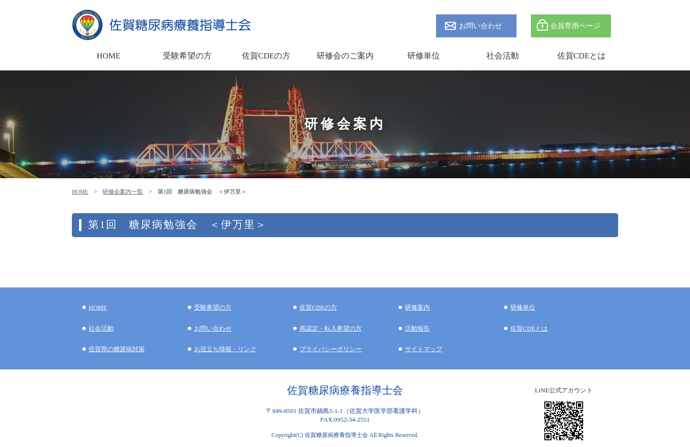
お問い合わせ (480, 26)
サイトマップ (423, 349)
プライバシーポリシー (330, 349)
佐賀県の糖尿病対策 (117, 349)
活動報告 (417, 328)
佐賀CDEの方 (318, 307)
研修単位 (522, 307)
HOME (80, 192)
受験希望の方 (187, 55)
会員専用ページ (575, 26)
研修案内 (417, 307)
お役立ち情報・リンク (225, 349)
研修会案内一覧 (123, 192)
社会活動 (101, 328)
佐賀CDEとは (581, 55)
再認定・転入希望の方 (330, 328)
